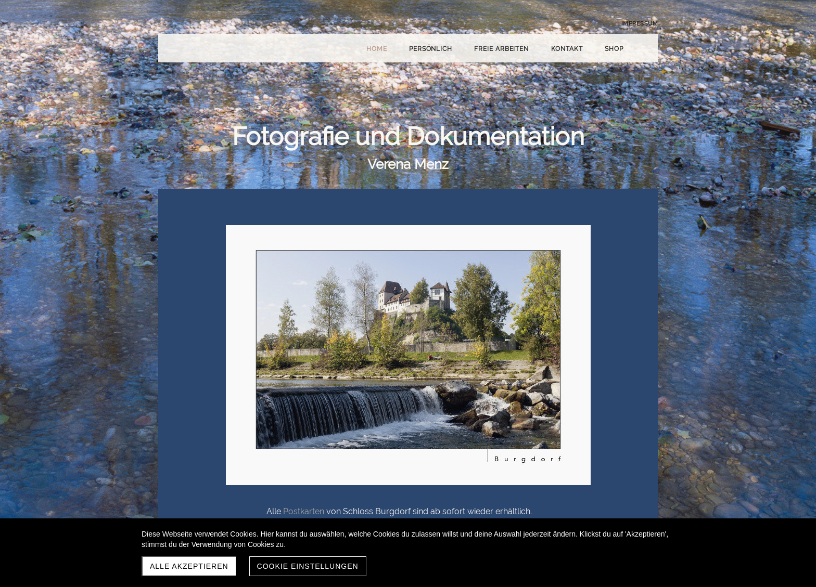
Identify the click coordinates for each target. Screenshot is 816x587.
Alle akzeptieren (189, 566)
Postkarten (303, 511)
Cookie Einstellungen (308, 566)
